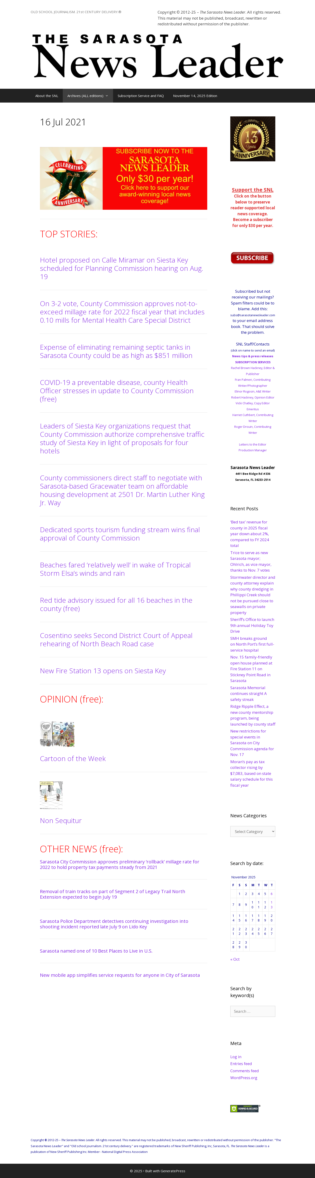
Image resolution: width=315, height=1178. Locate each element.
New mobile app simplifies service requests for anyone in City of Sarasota (120, 975)
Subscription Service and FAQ (141, 95)
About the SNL (46, 95)
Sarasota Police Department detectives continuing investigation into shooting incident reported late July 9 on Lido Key (114, 924)
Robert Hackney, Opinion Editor (252, 397)
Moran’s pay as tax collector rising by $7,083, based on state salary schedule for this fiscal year (251, 773)
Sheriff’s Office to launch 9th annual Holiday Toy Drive (252, 625)
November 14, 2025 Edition (195, 95)
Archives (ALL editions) (90, 96)
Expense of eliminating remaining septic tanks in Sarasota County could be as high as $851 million (116, 351)
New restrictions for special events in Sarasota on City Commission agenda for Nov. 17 (252, 742)
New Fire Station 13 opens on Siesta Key (103, 670)
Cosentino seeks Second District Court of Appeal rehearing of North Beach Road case (116, 639)
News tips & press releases (252, 356)
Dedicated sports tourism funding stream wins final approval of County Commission (120, 534)
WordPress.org (243, 1077)
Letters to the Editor (252, 444)
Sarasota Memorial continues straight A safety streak (248, 693)
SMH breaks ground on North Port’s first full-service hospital (252, 644)
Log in (235, 1056)
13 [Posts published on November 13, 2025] (272, 904)
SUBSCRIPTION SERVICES (252, 362)
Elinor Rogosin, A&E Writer (253, 391)
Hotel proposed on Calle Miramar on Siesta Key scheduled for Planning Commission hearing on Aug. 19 (121, 268)
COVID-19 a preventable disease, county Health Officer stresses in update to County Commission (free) (117, 391)
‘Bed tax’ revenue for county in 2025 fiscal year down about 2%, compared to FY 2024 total (249, 533)
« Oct (235, 959)
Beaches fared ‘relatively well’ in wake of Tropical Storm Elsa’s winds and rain (115, 569)
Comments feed (244, 1070)
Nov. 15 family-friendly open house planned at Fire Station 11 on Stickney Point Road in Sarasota (251, 668)
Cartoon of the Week (73, 758)
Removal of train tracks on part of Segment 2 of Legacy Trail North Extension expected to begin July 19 (112, 894)
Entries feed (241, 1063)
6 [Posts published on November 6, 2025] (272, 894)
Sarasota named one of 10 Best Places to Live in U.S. (96, 951)
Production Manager (253, 450)
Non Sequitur (61, 820)
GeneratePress (173, 1171)
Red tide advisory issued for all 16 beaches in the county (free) (116, 604)
